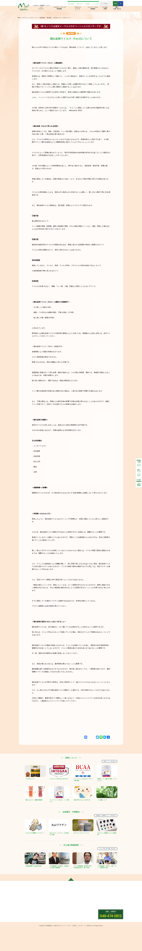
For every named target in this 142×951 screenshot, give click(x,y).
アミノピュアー (50, 928)
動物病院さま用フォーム (105, 902)
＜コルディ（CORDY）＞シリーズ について (41, 5)
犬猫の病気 (44, 17)
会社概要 (22, 896)
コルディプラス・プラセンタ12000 (56, 925)
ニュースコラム (76, 903)
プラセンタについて (77, 892)
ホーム (21, 892)
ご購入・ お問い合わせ (117, 6)
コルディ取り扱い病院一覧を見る (104, 849)
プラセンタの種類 (77, 898)
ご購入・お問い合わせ (104, 896)
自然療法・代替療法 (78, 907)
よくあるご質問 (102, 892)
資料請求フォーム (103, 905)
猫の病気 (51, 17)
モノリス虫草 (23, 906)
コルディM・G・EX (52, 919)
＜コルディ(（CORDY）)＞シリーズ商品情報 (57, 915)
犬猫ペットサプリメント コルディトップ (29, 17)
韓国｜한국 (22, 903)
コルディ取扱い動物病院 (79, 916)
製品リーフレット (103, 908)
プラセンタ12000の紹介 (79, 895)
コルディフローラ (51, 922)
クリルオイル (50, 932)
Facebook (22, 910)
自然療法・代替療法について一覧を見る (102, 816)
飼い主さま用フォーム (104, 899)
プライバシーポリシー (104, 915)
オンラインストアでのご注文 (106, 912)
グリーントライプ (51, 935)
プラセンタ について (77, 6)
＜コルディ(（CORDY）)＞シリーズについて (57, 893)
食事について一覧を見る (107, 761)
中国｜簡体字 (23, 899)
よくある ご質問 (105, 6)
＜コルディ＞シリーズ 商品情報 (59, 6)
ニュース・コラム (77, 913)
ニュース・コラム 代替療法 (93, 6)
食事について (76, 910)
